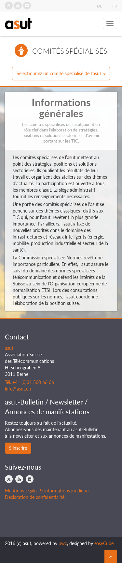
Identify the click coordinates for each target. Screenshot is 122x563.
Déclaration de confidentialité (34, 497)
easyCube (104, 543)
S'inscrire (18, 448)
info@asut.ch (18, 388)
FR (114, 6)
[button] (61, 73)
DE (99, 6)
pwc (63, 543)
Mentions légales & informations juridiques (47, 490)
